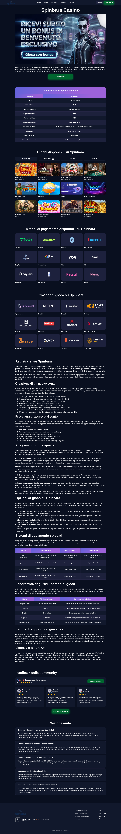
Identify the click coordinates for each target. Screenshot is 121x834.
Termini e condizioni (81, 810)
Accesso (99, 2)
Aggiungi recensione (95, 681)
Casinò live (49, 159)
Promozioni (102, 813)
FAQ (100, 810)
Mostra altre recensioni (60, 711)
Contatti (77, 819)
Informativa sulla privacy (82, 816)
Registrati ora (60, 76)
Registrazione (109, 2)
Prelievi (101, 819)
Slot (94, 159)
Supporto (71, 2)
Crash (72, 159)
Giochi (46, 2)
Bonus (39, 2)
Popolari (26, 159)
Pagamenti (54, 2)
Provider (63, 2)
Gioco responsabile (81, 813)
